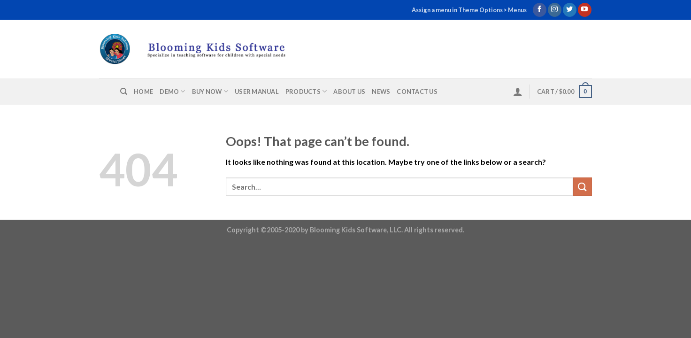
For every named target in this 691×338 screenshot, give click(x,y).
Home (143, 91)
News (381, 91)
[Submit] (582, 186)
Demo (172, 91)
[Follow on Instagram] (554, 10)
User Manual (257, 91)
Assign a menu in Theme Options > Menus (469, 10)
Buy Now (210, 91)
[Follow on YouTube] (584, 10)
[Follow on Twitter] (569, 10)
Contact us (417, 91)
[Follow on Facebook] (539, 10)
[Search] (123, 91)
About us (349, 91)
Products (306, 91)
